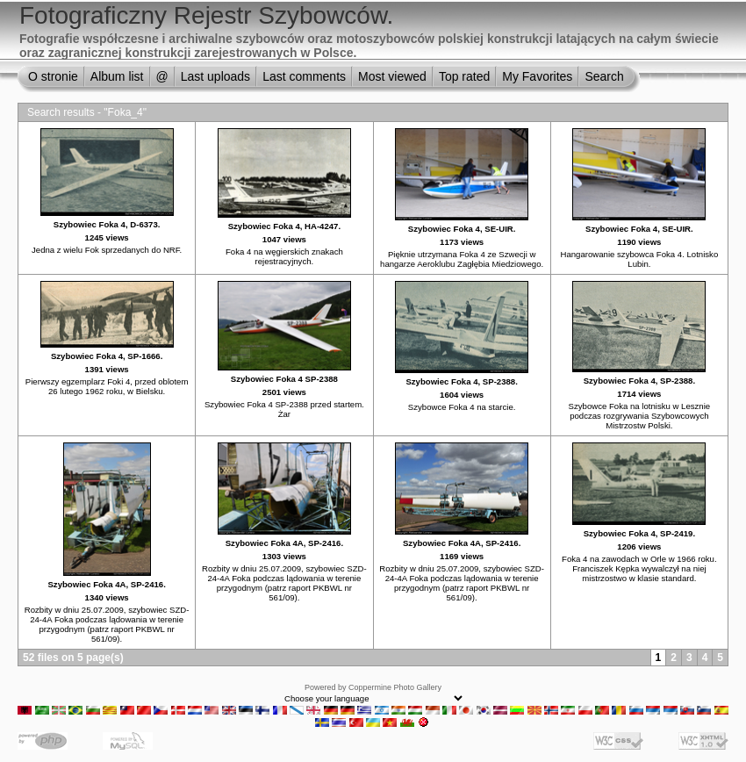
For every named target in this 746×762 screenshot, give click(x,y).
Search (604, 76)
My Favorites (537, 76)
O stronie (53, 76)
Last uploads (215, 76)
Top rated (464, 76)
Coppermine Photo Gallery (394, 687)
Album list (117, 76)
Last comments (304, 76)
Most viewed (392, 76)
